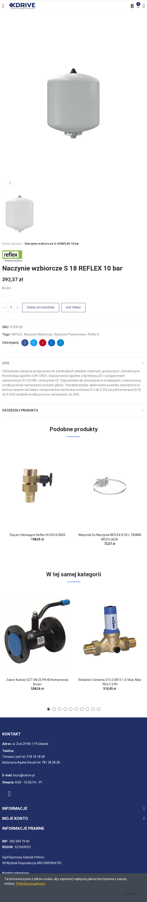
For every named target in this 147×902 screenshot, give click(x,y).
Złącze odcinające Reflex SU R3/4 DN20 (37, 535)
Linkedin (51, 342)
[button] (48, 709)
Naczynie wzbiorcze (38, 334)
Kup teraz (73, 307)
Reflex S (93, 334)
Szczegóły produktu (20, 410)
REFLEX (17, 334)
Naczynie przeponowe (70, 334)
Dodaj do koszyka (40, 307)
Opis (5, 363)
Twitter (34, 342)
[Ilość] (11, 307)
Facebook (25, 342)
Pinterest (43, 342)
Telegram (60, 342)
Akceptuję (129, 894)
